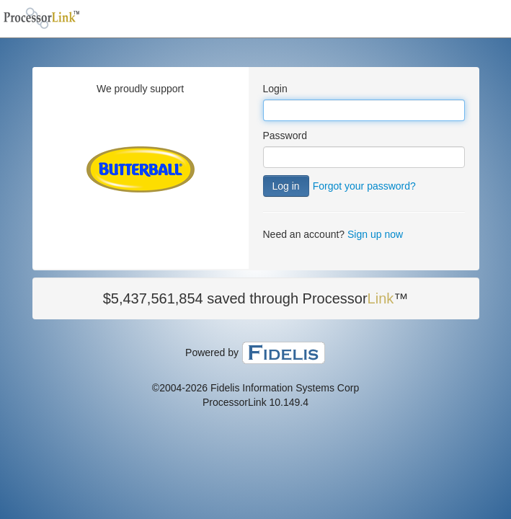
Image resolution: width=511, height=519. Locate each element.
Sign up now (375, 234)
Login (275, 88)
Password (285, 135)
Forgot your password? (364, 186)
